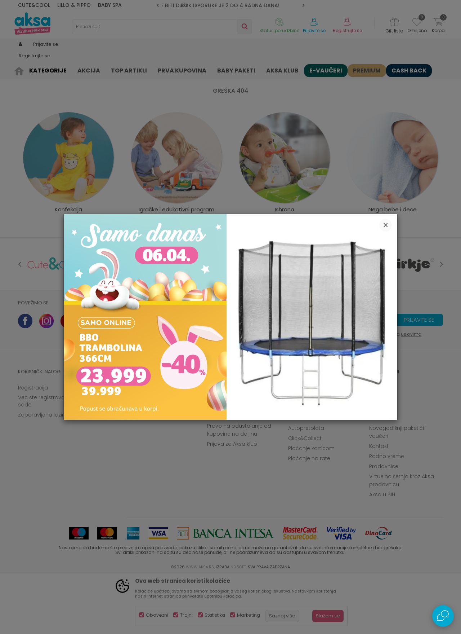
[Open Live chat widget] (443, 616)
